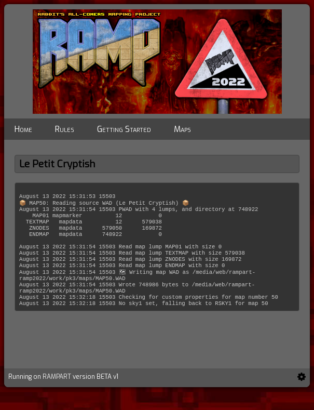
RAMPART (57, 395)
